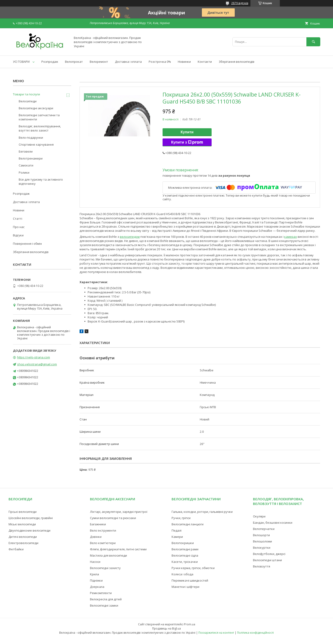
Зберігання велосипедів (236, 62)
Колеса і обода (182, 574)
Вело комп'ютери (103, 543)
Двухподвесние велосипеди (29, 530)
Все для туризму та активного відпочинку (41, 181)
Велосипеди (28, 101)
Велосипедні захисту (105, 568)
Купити (187, 132)
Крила (94, 574)
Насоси (95, 562)
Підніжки (96, 580)
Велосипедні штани (267, 560)
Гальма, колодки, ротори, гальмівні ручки (202, 512)
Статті (17, 218)
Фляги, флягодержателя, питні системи (118, 549)
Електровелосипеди (23, 543)
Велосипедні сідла (185, 555)
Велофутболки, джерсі (269, 554)
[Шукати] (313, 41)
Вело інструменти (103, 530)
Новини (18, 210)
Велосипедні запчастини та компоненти (39, 117)
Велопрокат (74, 62)
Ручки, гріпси (181, 518)
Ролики (24, 172)
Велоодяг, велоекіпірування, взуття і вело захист (40, 128)
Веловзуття (261, 566)
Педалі (177, 530)
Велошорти (261, 535)
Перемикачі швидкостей (190, 580)
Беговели (26, 151)
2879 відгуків (239, 3)
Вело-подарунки (31, 137)
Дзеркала (97, 587)
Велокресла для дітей (106, 599)
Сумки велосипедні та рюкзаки (113, 518)
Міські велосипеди (22, 524)
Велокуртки (261, 547)
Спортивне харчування (36, 144)
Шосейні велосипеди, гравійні (31, 518)
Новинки (184, 62)
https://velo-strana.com (33, 357)
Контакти (205, 62)
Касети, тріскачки (185, 562)
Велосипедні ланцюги (188, 524)
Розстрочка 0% (160, 62)
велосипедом (130, 237)
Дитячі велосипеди (23, 537)
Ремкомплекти (101, 593)
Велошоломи (262, 541)
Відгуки (18, 235)
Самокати (26, 165)
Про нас (19, 227)
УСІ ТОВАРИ (21, 62)
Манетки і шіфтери (185, 587)
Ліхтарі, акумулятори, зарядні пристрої (118, 512)
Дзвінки (96, 537)
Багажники (98, 524)
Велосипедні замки (104, 605)
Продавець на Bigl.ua (166, 628)
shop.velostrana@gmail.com (37, 364)
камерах (290, 237)
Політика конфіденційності (255, 633)
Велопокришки (183, 543)
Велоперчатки (263, 529)
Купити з (187, 142)
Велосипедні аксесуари (36, 108)
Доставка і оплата (128, 62)
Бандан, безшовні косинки (272, 522)
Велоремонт (99, 62)
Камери (177, 537)
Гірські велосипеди (23, 512)
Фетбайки (16, 549)
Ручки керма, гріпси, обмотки (193, 568)
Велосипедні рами (185, 549)
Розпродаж (49, 62)
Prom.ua (189, 624)
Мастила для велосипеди (108, 555)
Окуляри (259, 516)
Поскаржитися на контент (216, 633)
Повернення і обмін (27, 243)
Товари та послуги (26, 94)
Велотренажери (31, 158)
